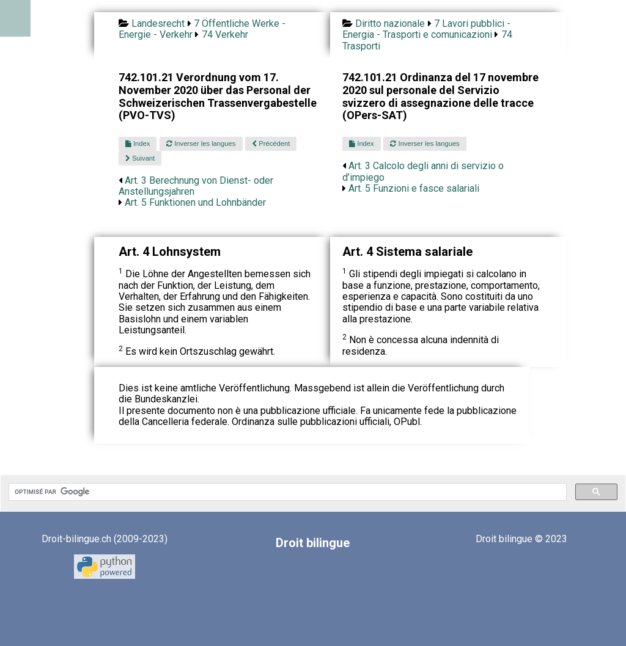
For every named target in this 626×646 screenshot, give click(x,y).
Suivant (140, 158)
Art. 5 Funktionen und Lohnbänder (195, 202)
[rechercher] (286, 492)
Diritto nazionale (390, 23)
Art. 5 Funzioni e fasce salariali (413, 188)
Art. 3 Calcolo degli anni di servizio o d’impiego (423, 171)
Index (137, 143)
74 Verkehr (225, 34)
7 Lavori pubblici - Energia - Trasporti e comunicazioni (426, 29)
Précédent (271, 143)
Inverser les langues (200, 143)
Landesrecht (158, 23)
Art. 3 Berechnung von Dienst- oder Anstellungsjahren (196, 186)
